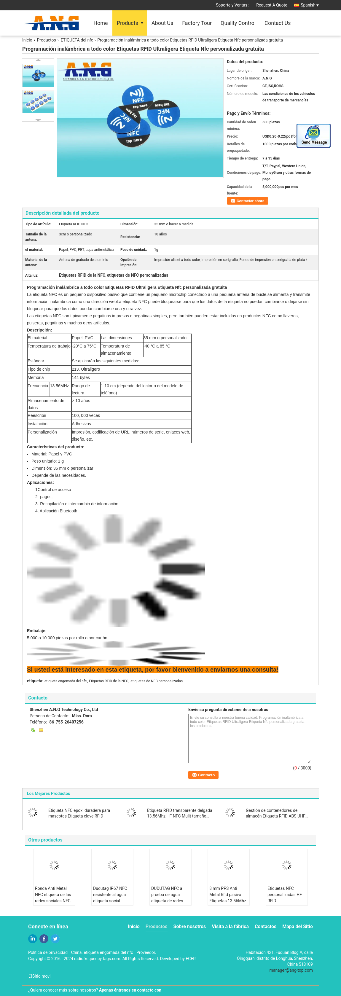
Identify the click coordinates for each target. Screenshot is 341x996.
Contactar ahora (250, 201)
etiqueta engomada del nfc (65, 681)
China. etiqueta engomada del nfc (102, 952)
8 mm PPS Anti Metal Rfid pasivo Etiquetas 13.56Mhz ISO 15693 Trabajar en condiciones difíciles (227, 904)
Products (127, 23)
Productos (46, 40)
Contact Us (277, 23)
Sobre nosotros (189, 926)
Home (100, 23)
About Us (162, 23)
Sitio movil (40, 976)
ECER (191, 958)
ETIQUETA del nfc (77, 40)
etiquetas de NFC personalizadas (156, 681)
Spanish (310, 5)
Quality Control (238, 23)
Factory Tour (197, 23)
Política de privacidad (48, 952)
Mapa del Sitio (297, 926)
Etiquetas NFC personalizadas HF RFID (284, 894)
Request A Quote (271, 5)
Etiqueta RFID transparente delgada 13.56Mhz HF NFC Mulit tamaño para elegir (179, 816)
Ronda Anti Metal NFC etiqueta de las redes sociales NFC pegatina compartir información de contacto (53, 904)
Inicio (27, 40)
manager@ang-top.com (291, 970)
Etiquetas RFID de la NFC (108, 681)
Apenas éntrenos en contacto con (130, 990)
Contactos (265, 926)
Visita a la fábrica (230, 926)
